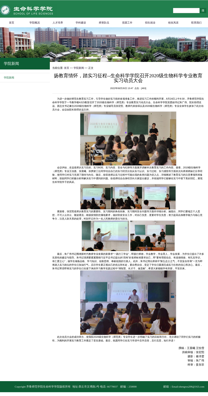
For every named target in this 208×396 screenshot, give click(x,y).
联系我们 (196, 22)
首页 (11, 22)
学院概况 (34, 22)
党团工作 (127, 22)
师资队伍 (104, 22)
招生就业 (150, 22)
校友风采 (173, 22)
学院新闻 (9, 77)
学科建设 (81, 22)
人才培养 (58, 22)
